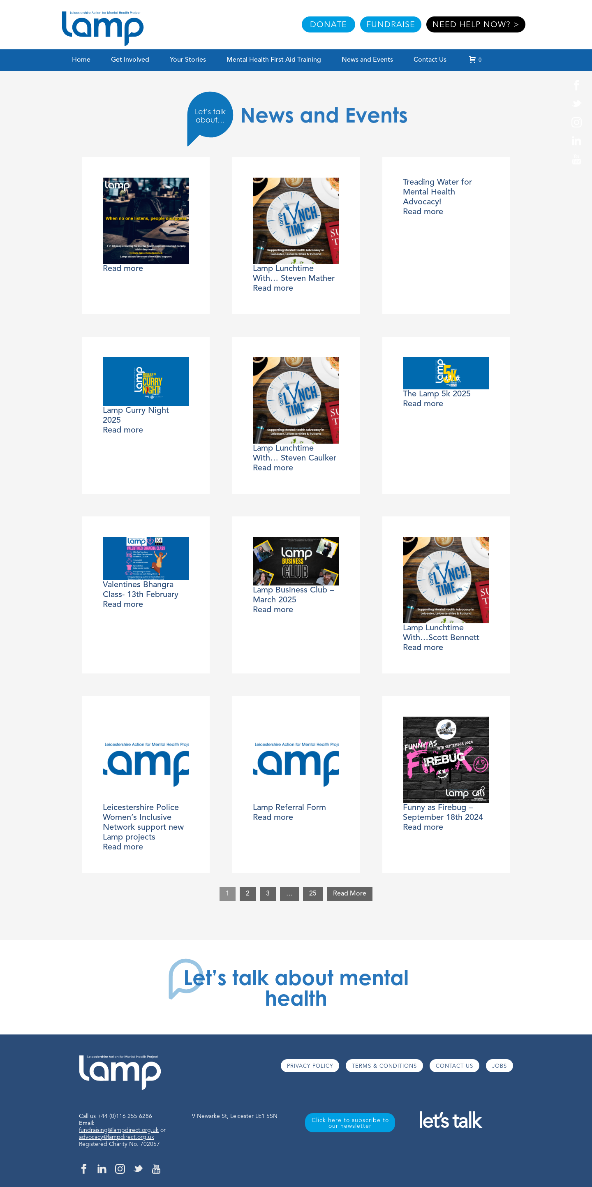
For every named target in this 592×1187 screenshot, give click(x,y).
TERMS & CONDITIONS (384, 1066)
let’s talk (449, 1122)
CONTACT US (454, 1066)
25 (313, 894)
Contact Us (430, 60)
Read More (349, 894)
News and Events (367, 60)
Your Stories (188, 60)
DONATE (328, 25)
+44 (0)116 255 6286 (124, 1116)
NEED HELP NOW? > (475, 25)
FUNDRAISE (390, 25)
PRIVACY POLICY (310, 1066)
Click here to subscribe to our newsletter (350, 1123)
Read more (123, 269)
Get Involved (130, 60)
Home (81, 60)
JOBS (499, 1066)
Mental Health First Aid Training (274, 60)
